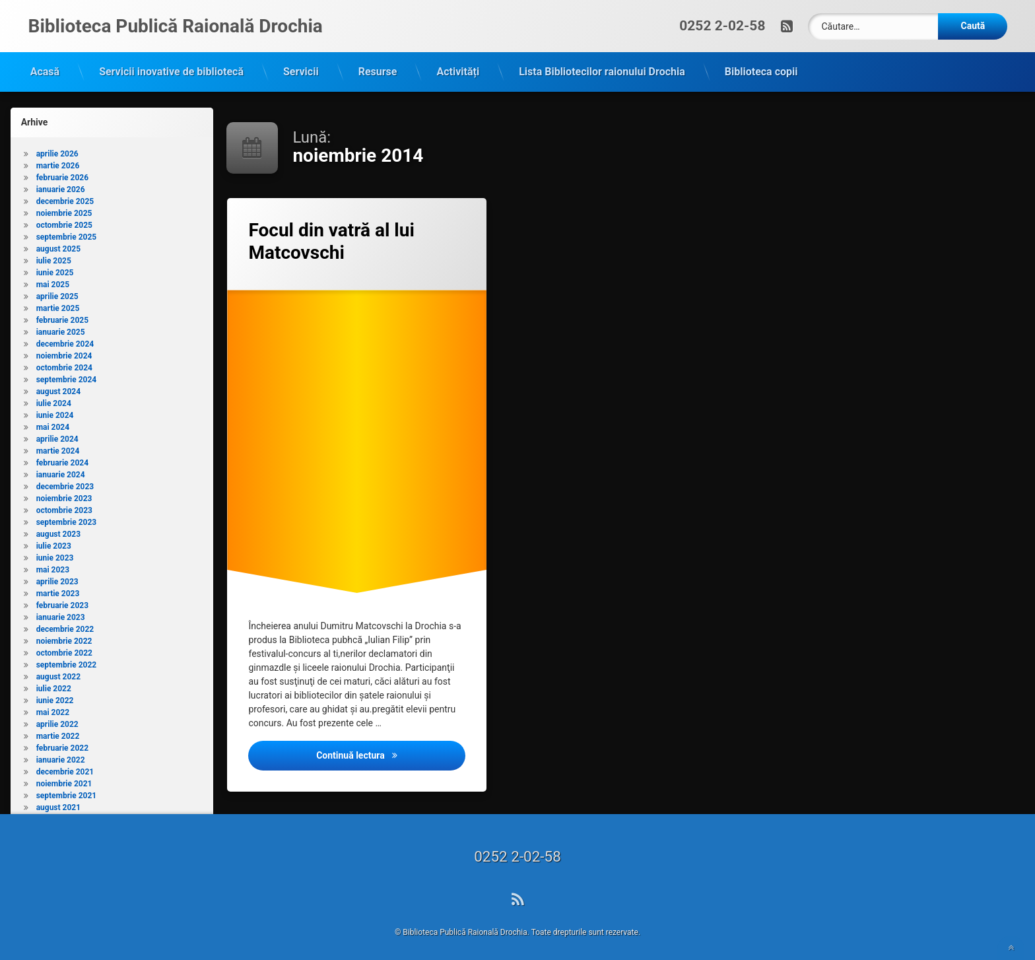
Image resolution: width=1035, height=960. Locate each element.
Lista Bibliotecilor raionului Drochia (602, 67)
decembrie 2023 (65, 482)
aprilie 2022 (57, 719)
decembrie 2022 (65, 624)
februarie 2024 (62, 458)
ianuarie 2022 (60, 755)
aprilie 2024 (57, 434)
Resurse (377, 67)
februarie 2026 (62, 173)
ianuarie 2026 (60, 184)
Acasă (44, 67)
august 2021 (58, 802)
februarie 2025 (62, 315)
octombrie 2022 (64, 648)
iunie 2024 (55, 410)
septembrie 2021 (66, 791)
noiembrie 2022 (64, 636)
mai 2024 (52, 422)
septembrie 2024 (66, 375)
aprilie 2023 (57, 577)
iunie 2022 (55, 696)
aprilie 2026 (57, 149)
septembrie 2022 (66, 660)
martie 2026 (58, 161)
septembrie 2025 (66, 232)
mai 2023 (52, 565)
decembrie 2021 (65, 767)
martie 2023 (58, 589)
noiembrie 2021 (64, 779)
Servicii (301, 67)
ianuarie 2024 (60, 470)
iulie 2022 (53, 684)
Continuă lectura (390, 749)
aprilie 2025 (57, 291)
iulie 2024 (53, 398)
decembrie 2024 (65, 339)
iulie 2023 (53, 541)
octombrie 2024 (64, 363)
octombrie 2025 (64, 220)
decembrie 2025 (65, 196)
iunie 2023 (55, 553)
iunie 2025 (55, 268)
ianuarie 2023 (60, 612)
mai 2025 (52, 280)
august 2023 (58, 529)
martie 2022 (58, 731)
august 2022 (58, 672)
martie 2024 (58, 446)
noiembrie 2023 (64, 493)
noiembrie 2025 (64, 208)
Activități (457, 67)
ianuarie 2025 (60, 327)
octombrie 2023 (64, 505)
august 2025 (58, 244)
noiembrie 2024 (64, 351)
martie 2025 (58, 303)
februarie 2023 (62, 600)
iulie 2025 (53, 256)
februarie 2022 (62, 743)
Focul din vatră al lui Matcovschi (331, 237)
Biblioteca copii (761, 67)
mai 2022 (52, 707)
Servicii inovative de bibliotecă (171, 67)
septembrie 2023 (66, 517)
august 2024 (58, 387)
